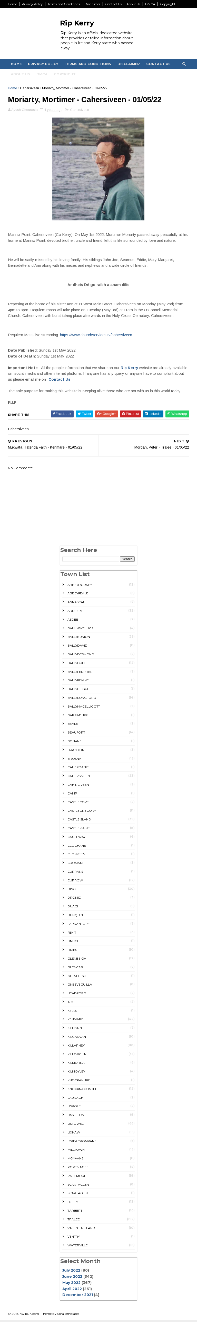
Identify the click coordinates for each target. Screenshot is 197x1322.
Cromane (75, 865)
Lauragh (75, 1099)
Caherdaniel (79, 769)
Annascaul (77, 604)
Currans (75, 873)
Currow (75, 882)
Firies (72, 952)
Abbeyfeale (77, 595)
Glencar (75, 969)
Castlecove (78, 804)
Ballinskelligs (80, 630)
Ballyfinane (78, 682)
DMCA (151, 4)
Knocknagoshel (82, 1091)
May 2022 (71, 1284)
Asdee (72, 621)
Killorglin (76, 1056)
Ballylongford (81, 700)
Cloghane (76, 847)
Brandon (75, 752)
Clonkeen (76, 856)
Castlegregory (81, 813)
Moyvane (75, 1160)
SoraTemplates (69, 1315)
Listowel (75, 1126)
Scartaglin (77, 1195)
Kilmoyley (76, 1073)
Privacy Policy (33, 4)
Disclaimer (93, 4)
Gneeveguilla (79, 986)
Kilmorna (76, 1065)
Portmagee (77, 1169)
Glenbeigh (76, 960)
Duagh (73, 908)
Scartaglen (78, 1186)
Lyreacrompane (81, 1143)
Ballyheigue (78, 691)
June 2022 (72, 1278)
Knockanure (78, 1082)
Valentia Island (81, 1230)
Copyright (168, 4)
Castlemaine (78, 830)
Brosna (74, 760)
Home (13, 4)
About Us (134, 4)
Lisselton (75, 1117)
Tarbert (74, 1212)
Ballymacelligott (83, 708)
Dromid (74, 899)
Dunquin (75, 917)
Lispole (74, 1108)
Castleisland (79, 821)
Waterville (77, 1247)
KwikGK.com (30, 1315)
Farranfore (78, 925)
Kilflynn (74, 1030)
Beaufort (76, 734)
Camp (72, 795)
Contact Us (114, 4)
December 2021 (77, 1296)
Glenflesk (76, 978)
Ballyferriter (80, 673)
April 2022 (72, 1290)
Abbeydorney (79, 586)
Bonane (74, 743)
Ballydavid (77, 647)
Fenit (71, 934)
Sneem (72, 1204)
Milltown (76, 1152)
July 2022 (71, 1272)
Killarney (76, 1047)
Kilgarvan (76, 1039)
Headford (76, 995)
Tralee (73, 1221)
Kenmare (75, 1021)
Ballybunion (78, 639)
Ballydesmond (80, 656)
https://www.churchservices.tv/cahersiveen (97, 337)
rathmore (76, 1178)
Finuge (73, 943)
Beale (72, 726)
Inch (71, 1004)
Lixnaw (73, 1134)
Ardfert (75, 613)
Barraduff (77, 717)
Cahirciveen (78, 786)
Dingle (73, 891)
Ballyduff (76, 665)
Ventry (73, 1238)
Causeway (76, 839)
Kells (72, 1012)
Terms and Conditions (64, 4)
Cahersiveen (30, 89)
